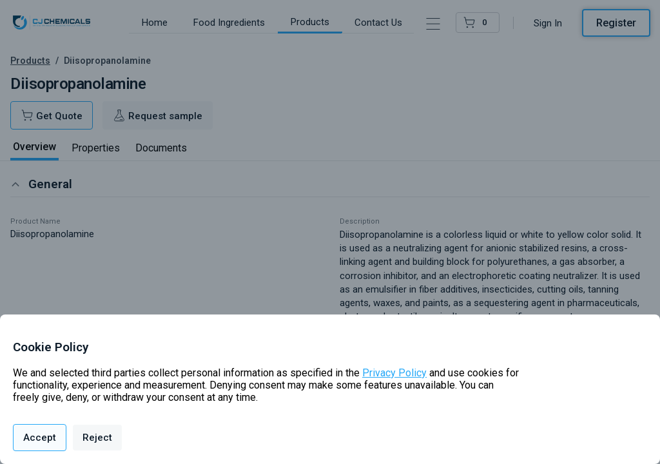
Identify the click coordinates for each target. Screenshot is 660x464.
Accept (39, 437)
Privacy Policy (394, 373)
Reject (97, 437)
